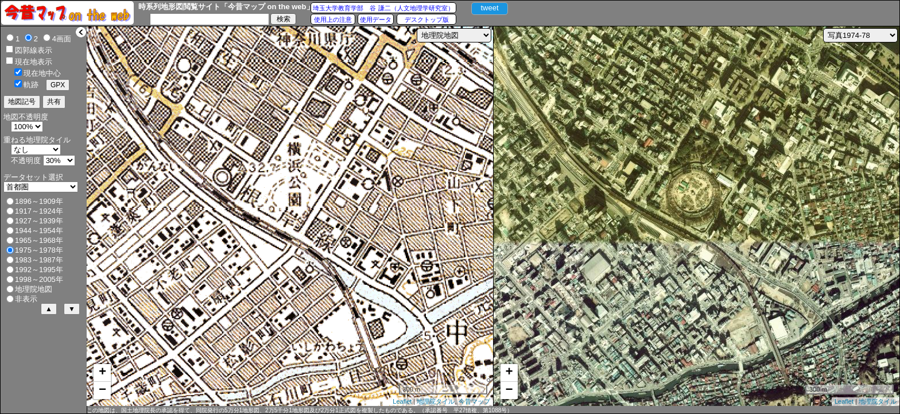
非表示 (26, 299)
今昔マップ (474, 401)
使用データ (375, 19)
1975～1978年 (39, 250)
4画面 (61, 38)
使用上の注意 (333, 19)
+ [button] (102, 372)
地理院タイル (436, 401)
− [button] (102, 390)
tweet (489, 7)
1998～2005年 (39, 279)
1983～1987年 (39, 260)
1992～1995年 (39, 269)
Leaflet (402, 401)
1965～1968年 (39, 240)
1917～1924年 (39, 211)
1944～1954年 (39, 230)
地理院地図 (33, 289)
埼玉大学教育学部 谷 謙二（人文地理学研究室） (383, 8)
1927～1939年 (39, 220)
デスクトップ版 (427, 19)
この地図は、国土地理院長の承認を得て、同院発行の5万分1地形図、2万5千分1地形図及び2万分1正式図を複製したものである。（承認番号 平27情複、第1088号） (300, 410)
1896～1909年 (39, 201)
